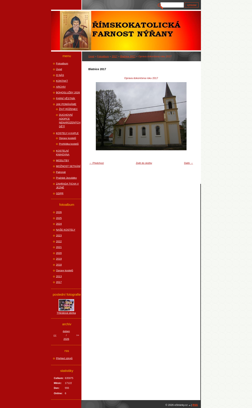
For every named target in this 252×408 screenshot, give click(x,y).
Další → (188, 163)
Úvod (91, 56)
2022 (59, 241)
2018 (59, 264)
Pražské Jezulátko (66, 177)
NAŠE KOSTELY (65, 229)
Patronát (61, 172)
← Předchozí (96, 163)
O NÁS (60, 75)
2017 (114, 56)
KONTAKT (62, 80)
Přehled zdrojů (64, 358)
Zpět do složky (144, 163)
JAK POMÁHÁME (66, 104)
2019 (59, 258)
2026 (59, 212)
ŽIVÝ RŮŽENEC (68, 109)
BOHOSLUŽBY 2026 (68, 92)
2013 (59, 276)
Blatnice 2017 (128, 56)
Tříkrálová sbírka (66, 312)
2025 (59, 218)
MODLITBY (62, 160)
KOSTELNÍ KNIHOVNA (62, 152)
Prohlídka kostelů (69, 143)
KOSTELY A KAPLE (67, 133)
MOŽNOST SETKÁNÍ (68, 166)
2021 (59, 247)
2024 (59, 223)
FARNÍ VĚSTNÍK (65, 98)
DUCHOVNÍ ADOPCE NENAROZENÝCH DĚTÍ (69, 120)
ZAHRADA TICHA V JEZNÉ (67, 185)
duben (66, 331)
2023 (59, 235)
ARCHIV (61, 86)
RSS (195, 404)
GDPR (59, 193)
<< (54, 335)
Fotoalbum (103, 56)
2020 (59, 253)
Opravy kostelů (67, 138)
